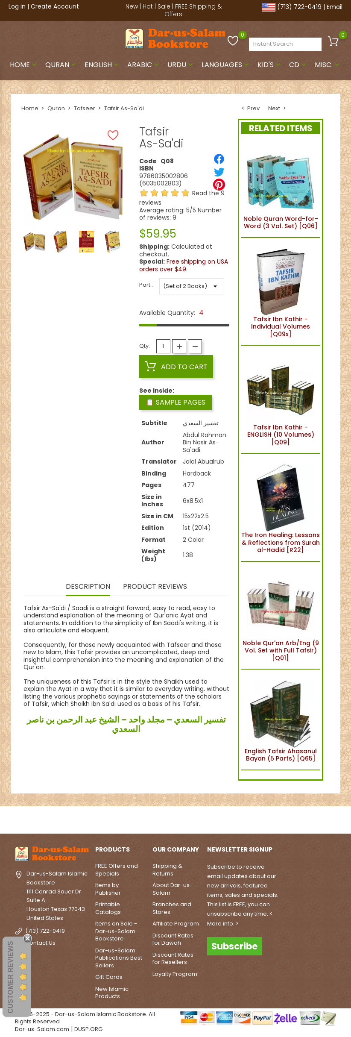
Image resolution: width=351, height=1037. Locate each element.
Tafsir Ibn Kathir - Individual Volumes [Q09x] (280, 291)
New (132, 6)
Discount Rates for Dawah (172, 939)
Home (24, 65)
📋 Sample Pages (175, 402)
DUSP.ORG (88, 1029)
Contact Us (40, 943)
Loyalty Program (174, 974)
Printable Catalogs (108, 908)
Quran (61, 65)
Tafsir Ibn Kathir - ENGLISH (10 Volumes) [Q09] (280, 399)
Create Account (55, 6)
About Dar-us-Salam (172, 889)
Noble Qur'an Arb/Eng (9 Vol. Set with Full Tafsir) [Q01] (281, 615)
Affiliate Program (175, 923)
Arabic (144, 65)
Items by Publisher (108, 889)
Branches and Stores (171, 908)
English (102, 65)
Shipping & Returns (167, 870)
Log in (17, 6)
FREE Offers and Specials (116, 870)
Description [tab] (88, 587)
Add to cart (176, 366)
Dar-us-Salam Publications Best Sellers (118, 957)
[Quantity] (163, 346)
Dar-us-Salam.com (42, 1029)
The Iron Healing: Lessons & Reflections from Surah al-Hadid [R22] (280, 507)
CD (298, 65)
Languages (226, 65)
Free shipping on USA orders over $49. (183, 265)
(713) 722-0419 (299, 7)
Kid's (269, 65)
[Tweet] (219, 172)
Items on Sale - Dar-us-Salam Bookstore (116, 931)
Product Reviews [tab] (155, 587)
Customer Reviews (10, 977)
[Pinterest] (219, 185)
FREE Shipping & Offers (193, 10)
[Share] (219, 159)
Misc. (328, 65)
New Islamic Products (112, 993)
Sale (164, 6)
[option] (34, 242)
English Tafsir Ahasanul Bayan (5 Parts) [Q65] (281, 719)
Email (334, 7)
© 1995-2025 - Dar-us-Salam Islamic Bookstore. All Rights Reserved (85, 1018)
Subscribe (234, 946)
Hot (148, 6)
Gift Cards (109, 977)
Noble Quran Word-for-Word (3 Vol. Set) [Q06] (280, 187)
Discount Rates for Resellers (172, 958)
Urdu (181, 65)
